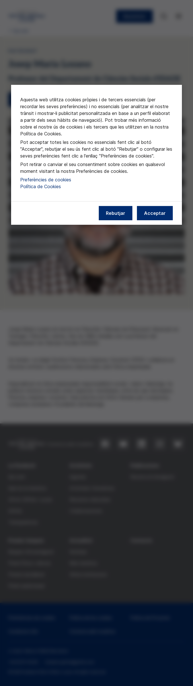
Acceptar (155, 213)
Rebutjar (115, 213)
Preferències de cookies (45, 179)
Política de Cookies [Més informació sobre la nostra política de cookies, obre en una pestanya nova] (40, 186)
